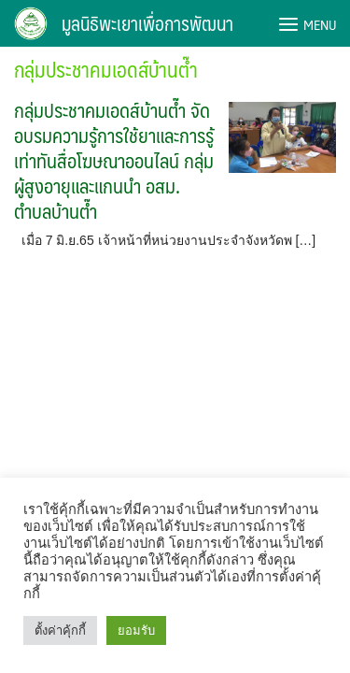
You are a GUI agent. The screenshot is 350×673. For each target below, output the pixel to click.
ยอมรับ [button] (136, 630)
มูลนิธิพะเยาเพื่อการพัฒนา (147, 23)
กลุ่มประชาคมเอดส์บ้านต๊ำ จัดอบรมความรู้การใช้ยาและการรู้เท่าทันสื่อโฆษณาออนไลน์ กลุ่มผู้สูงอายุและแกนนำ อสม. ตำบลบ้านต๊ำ (114, 160)
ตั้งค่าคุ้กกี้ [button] (60, 630)
